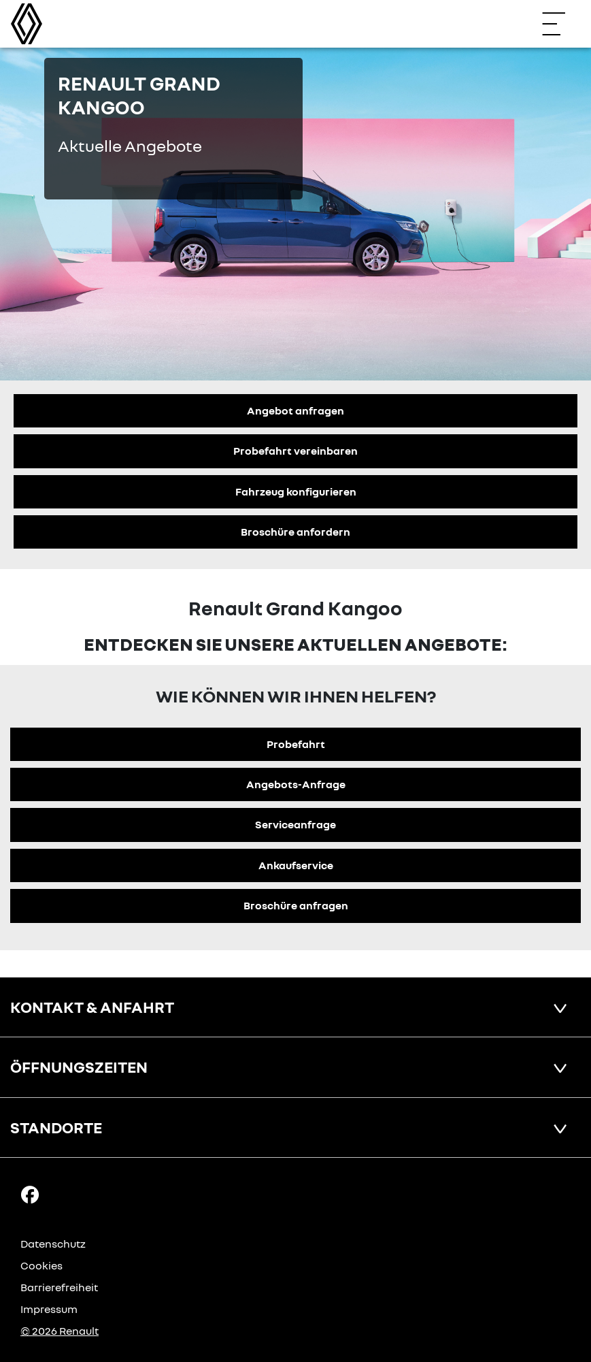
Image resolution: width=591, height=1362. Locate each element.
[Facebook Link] (30, 1194)
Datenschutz (53, 1243)
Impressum (49, 1309)
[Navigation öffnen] (560, 23)
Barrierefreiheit (59, 1287)
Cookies (41, 1265)
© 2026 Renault (59, 1330)
